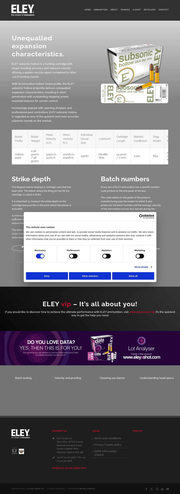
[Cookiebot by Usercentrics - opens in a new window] (141, 216)
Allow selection (90, 276)
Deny (47, 276)
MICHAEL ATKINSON (87, 489)
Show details (141, 267)
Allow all (133, 276)
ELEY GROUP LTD (37, 489)
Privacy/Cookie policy (108, 444)
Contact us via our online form (69, 468)
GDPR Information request (105, 453)
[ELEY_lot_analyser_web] (90, 332)
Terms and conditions (107, 438)
